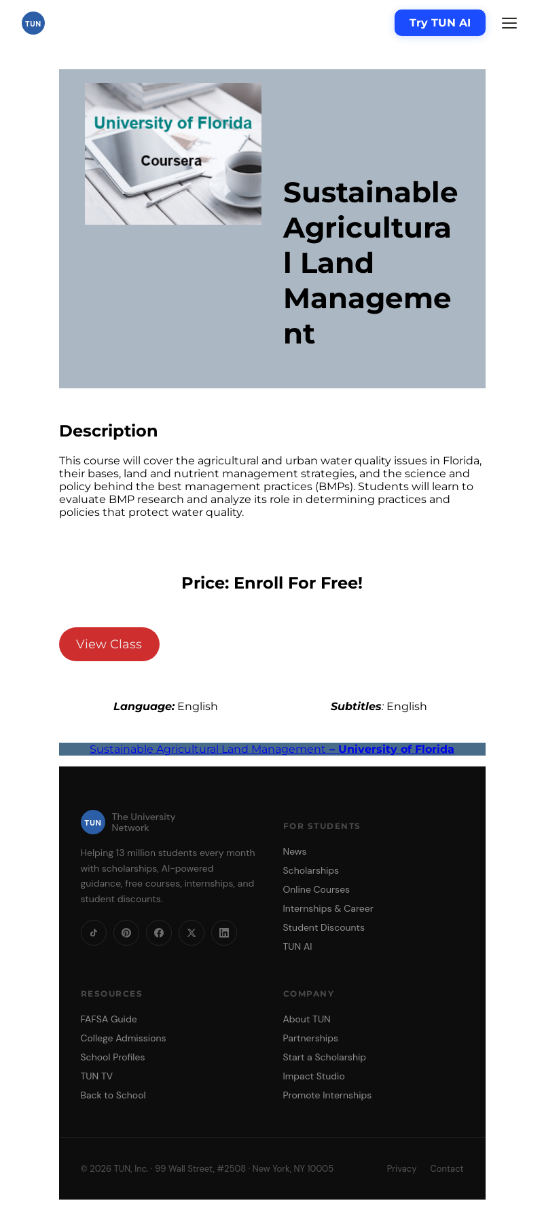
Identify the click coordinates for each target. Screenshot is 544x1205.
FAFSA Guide (109, 1019)
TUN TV (97, 1076)
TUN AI (297, 946)
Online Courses (316, 889)
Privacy (402, 1168)
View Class (109, 644)
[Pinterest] (126, 933)
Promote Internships (327, 1095)
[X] (191, 933)
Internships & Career (328, 908)
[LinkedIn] (224, 933)
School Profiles (113, 1057)
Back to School (113, 1095)
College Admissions (123, 1038)
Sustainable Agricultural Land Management (272, 749)
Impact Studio (314, 1076)
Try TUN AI (440, 22)
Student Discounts (324, 927)
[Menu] (509, 23)
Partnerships (310, 1038)
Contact (446, 1168)
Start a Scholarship (325, 1057)
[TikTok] (94, 933)
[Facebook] (159, 933)
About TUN (307, 1019)
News (295, 851)
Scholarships (311, 870)
